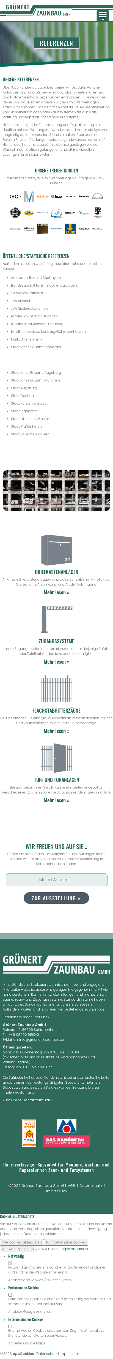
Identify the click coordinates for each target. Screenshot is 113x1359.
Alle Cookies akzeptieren (22, 1242)
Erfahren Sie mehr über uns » (26, 1017)
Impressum (56, 1191)
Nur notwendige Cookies (66, 1242)
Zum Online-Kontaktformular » (27, 1100)
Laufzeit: (52, 1280)
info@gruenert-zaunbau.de (41, 1039)
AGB (71, 1185)
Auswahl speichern (18, 1249)
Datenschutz (91, 1185)
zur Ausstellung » (56, 898)
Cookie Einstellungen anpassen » (63, 1249)
